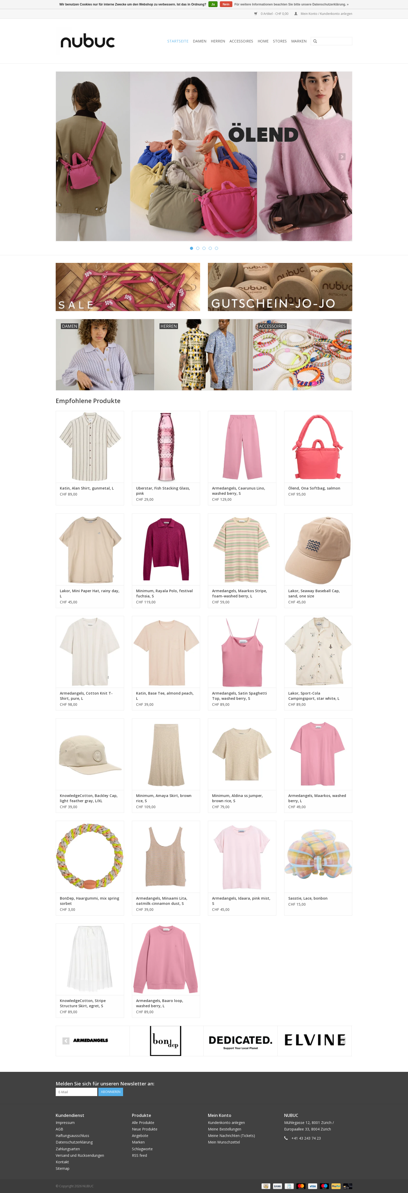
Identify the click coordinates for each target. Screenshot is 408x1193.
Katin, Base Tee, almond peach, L (165, 696)
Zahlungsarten (68, 1148)
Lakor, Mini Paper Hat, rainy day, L (89, 593)
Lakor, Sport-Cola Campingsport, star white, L (313, 696)
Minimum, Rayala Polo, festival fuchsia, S (164, 593)
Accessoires (241, 41)
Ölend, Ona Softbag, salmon (314, 488)
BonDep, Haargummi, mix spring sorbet (89, 901)
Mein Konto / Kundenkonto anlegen (323, 13)
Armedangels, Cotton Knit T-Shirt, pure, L (86, 696)
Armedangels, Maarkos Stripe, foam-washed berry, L (239, 593)
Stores (280, 41)
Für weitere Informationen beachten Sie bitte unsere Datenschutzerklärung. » (291, 4)
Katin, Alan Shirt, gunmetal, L (87, 488)
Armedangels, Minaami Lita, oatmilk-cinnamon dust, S (161, 901)
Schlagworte (142, 1148)
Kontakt (62, 1161)
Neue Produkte (144, 1129)
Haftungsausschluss (72, 1135)
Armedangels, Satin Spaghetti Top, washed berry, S (239, 696)
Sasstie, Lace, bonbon (308, 898)
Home (263, 41)
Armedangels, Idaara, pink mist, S (241, 901)
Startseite (177, 41)
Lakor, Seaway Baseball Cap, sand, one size (314, 593)
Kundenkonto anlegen (226, 1122)
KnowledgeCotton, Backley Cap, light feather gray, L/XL (89, 798)
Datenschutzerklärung (74, 1142)
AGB (59, 1129)
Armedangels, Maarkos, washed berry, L (317, 798)
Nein (226, 4)
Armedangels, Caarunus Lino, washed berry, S (238, 491)
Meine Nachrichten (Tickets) (231, 1135)
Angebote (140, 1135)
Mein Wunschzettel (224, 1142)
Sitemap (62, 1168)
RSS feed (139, 1155)
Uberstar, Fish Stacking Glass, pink (163, 491)
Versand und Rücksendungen (80, 1155)
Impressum (65, 1122)
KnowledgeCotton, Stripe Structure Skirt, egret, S (83, 1003)
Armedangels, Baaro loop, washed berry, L (159, 1003)
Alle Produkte (143, 1122)
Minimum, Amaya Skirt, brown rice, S (164, 798)
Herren (218, 41)
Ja (213, 4)
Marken (299, 41)
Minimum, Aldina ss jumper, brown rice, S (237, 798)
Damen (199, 41)
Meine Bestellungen (224, 1129)
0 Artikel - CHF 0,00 (271, 13)
